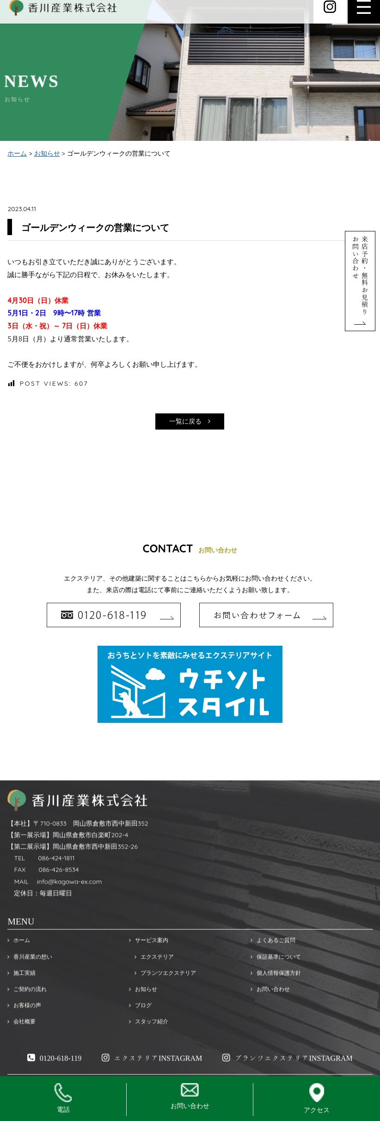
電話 (63, 1098)
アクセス (317, 1098)
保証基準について (276, 977)
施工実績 (21, 993)
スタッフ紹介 (148, 1042)
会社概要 (21, 1042)
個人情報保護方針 (276, 993)
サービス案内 (148, 960)
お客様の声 (24, 1025)
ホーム (17, 154)
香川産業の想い (29, 977)
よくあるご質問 (273, 960)
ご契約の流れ (27, 1009)
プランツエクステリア (162, 993)
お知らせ (47, 154)
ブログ (140, 1025)
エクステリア (151, 977)
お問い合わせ (270, 1009)
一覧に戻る (189, 422)
